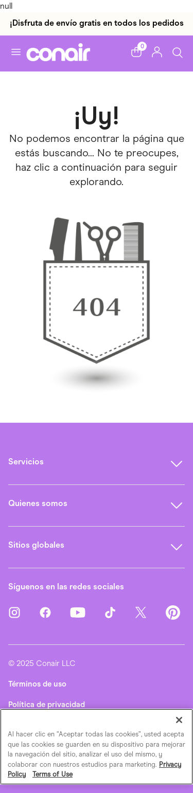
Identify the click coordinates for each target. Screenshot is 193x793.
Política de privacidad (46, 704)
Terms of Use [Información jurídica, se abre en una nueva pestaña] (52, 774)
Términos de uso (37, 684)
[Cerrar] (179, 720)
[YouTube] (87, 616)
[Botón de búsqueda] (177, 51)
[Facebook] (54, 616)
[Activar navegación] (16, 52)
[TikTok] (119, 616)
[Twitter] (150, 616)
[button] (136, 52)
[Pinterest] (173, 616)
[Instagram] (23, 616)
